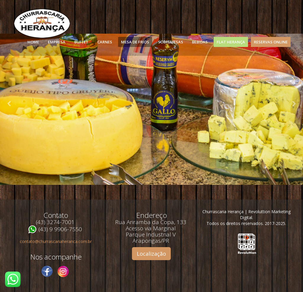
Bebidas (200, 42)
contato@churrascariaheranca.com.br (56, 241)
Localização (151, 253)
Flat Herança (231, 42)
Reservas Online (271, 42)
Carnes (104, 42)
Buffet (81, 42)
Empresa (56, 42)
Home (33, 42)
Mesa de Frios (135, 42)
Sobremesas (170, 42)
